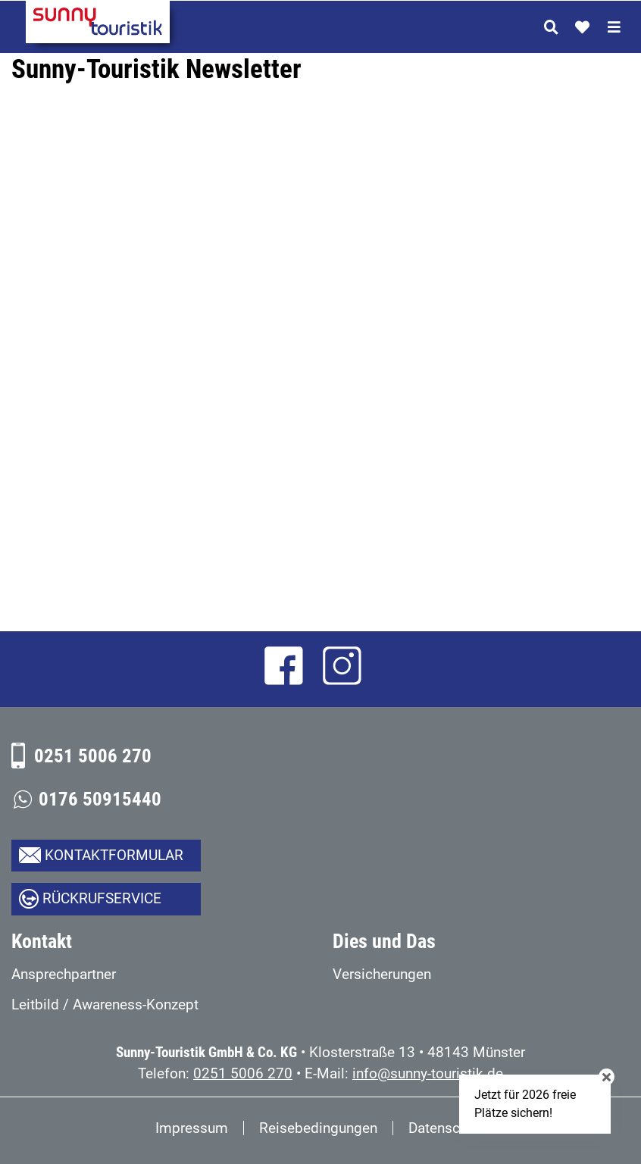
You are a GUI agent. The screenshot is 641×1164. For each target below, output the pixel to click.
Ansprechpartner (63, 974)
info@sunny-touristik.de (427, 1073)
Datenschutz (447, 1128)
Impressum (191, 1128)
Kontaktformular (114, 855)
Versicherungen (382, 974)
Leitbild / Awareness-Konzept (105, 1004)
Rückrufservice (101, 898)
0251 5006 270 (93, 756)
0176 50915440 (100, 799)
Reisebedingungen (318, 1128)
